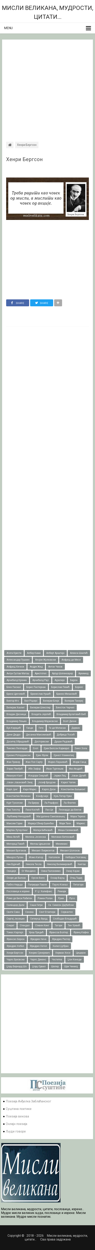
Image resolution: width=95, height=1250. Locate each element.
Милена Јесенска (35, 837)
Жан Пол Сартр (34, 762)
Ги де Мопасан (57, 728)
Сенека (29, 912)
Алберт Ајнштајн (55, 653)
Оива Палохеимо (50, 871)
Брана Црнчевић (16, 693)
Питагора (78, 884)
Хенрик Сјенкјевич (39, 952)
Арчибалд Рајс (40, 680)
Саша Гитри (36, 905)
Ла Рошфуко (51, 802)
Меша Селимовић (68, 830)
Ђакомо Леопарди (17, 748)
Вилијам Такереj (74, 700)
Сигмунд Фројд (38, 918)
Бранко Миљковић (66, 693)
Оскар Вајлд (57, 878)
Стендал (25, 925)
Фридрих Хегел (38, 946)
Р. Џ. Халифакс (43, 891)
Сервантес (67, 912)
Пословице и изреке (18, 891)
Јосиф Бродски (47, 782)
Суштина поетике (19, 1109)
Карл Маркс (29, 789)
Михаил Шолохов (70, 850)
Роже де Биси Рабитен (19, 898)
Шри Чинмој (71, 966)
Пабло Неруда (15, 884)
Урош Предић (36, 932)
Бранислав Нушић (41, 693)
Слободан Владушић (65, 918)
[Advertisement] (47, 87)
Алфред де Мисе (71, 659)
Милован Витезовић (62, 837)
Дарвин (75, 728)
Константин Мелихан (19, 796)
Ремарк (62, 891)
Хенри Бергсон (24, 159)
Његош (82, 864)
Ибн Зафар (34, 768)
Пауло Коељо (60, 884)
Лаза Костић (32, 809)
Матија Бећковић (43, 830)
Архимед (83, 673)
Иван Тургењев (54, 768)
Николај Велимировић (59, 864)
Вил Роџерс (30, 700)
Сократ (10, 925)
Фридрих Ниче (38, 939)
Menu (8, 28)
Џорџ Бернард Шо (17, 966)
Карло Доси (49, 789)
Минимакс (62, 843)
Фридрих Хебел (15, 946)
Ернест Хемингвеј (64, 755)
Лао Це (49, 809)
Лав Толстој (13, 809)
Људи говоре (16, 1131)
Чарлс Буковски (16, 959)
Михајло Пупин (15, 857)
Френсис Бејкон (16, 939)
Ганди (29, 728)
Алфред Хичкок (15, 666)
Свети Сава (13, 912)
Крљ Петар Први (63, 796)
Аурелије (60, 680)
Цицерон (81, 952)
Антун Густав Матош (18, 673)
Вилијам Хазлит (16, 707)
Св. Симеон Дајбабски (61, 905)
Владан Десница (16, 714)
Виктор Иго (13, 700)
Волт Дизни (69, 721)
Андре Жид (36, 666)
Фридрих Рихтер (61, 939)
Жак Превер (13, 762)
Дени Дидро (13, 734)
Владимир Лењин (17, 721)
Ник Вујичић (13, 864)
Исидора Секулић (38, 775)
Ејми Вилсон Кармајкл (56, 748)
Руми (61, 898)
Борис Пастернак (36, 687)
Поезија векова (17, 1116)
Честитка (57, 959)
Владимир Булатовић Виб (71, 714)
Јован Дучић (78, 775)
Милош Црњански (40, 843)
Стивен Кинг (42, 925)
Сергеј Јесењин (16, 918)
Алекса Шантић (79, 653)
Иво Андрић (76, 768)
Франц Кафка (81, 932)
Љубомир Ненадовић (19, 816)
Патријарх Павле (37, 884)
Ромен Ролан (45, 898)
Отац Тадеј (76, 878)
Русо (72, 898)
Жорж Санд (79, 762)
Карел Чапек (68, 782)
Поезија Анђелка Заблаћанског (28, 1101)
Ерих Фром (42, 755)
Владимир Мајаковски (45, 721)
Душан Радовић (63, 741)
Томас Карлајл (15, 932)
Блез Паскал (14, 687)
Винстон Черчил (65, 707)
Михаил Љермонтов (43, 850)
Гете (41, 728)
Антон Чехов (55, 666)
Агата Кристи (14, 653)
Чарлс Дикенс (38, 959)
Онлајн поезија (16, 1124)
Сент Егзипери (47, 912)
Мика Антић (13, 837)
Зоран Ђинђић (15, 768)
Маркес (81, 823)
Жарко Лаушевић (57, 762)
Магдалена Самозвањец (50, 816)
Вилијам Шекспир (40, 707)
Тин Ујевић (74, 925)
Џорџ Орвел (39, 966)
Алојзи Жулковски (45, 659)
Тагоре (58, 925)
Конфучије (42, 796)
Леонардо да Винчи (70, 809)
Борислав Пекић (60, 687)
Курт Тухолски (15, 802)
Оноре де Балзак (16, 878)
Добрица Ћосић (66, 734)
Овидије (11, 871)
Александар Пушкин (18, 659)
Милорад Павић (16, 843)
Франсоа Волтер (58, 932)
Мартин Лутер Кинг (17, 830)
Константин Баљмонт (73, 789)
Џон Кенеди (75, 959)
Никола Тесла (33, 864)
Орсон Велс (38, 878)
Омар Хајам (73, 871)
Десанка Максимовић (38, 734)
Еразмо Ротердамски (19, 755)
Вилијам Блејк (51, 700)
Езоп (35, 748)
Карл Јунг (12, 789)
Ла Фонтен (70, 802)
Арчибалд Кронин (17, 680)
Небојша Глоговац (75, 857)
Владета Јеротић (41, 714)
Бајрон (74, 680)
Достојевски (42, 741)
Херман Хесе (62, 952)
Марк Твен (65, 823)
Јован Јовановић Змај (20, 782)
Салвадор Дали (15, 905)
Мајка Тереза (77, 816)
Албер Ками (34, 653)
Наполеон (54, 857)
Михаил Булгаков (16, 850)
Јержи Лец (60, 775)
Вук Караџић (14, 728)
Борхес (79, 687)
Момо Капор (36, 857)
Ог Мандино (29, 871)
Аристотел (40, 673)
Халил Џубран (61, 946)
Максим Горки (14, 823)
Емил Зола (81, 748)
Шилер (55, 966)
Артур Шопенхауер (62, 673)
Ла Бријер (33, 802)
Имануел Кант (15, 775)
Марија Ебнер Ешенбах (41, 823)
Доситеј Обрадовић (18, 741)
